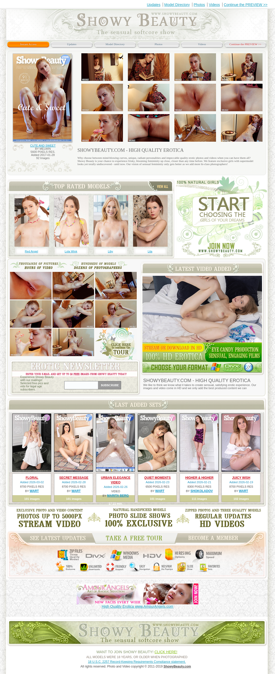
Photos (199, 5)
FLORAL (32, 478)
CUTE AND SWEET (43, 145)
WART (34, 491)
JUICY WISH (241, 478)
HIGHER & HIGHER (199, 478)
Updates (153, 5)
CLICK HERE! (165, 652)
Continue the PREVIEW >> (245, 5)
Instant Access (28, 44)
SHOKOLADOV (202, 491)
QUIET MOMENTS (157, 478)
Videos (214, 5)
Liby (110, 251)
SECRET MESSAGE (73, 478)
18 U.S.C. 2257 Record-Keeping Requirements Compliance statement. (137, 662)
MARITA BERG (118, 496)
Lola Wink (71, 251)
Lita (150, 251)
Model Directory (177, 5)
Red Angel (31, 251)
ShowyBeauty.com (177, 666)
